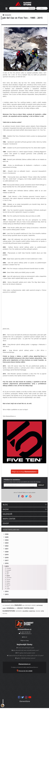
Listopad (9, 570)
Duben (8, 583)
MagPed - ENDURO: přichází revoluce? (25, 658)
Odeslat (41, 485)
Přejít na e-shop (24, 471)
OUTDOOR (39, 605)
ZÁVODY (20, 608)
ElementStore (25, 701)
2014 (6, 591)
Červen (8, 579)
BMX (23, 605)
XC (16, 608)
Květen (8, 581)
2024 (6, 540)
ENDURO (18, 605)
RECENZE (28, 605)
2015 (7, 566)
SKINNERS (19, 611)
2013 (6, 594)
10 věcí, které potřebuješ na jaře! (25, 647)
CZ (41, 8)
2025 (6, 537)
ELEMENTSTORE (9, 611)
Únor (8, 587)
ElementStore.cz (24, 629)
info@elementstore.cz (26, 633)
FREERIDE (38, 611)
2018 (6, 557)
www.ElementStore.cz (32, 667)
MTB (42, 611)
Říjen (8, 572)
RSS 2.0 (24, 637)
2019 (6, 554)
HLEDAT (32, 8)
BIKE (32, 608)
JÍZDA (12, 605)
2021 (6, 549)
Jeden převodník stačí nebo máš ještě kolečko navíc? (25, 650)
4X (3, 605)
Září (8, 574)
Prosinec (9, 568)
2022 (6, 546)
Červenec (9, 577)
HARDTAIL (32, 611)
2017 (6, 560)
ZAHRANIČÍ (7, 605)
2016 (6, 563)
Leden (8, 588)
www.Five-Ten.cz (39, 356)
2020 (6, 552)
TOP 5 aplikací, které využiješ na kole (25, 653)
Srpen (8, 575)
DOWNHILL (11, 608)
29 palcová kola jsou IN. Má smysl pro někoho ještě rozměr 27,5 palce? (25, 655)
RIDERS (33, 605)
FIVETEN (27, 608)
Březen (8, 585)
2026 (6, 534)
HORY (4, 608)
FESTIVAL (5, 613)
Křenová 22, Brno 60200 (25, 671)
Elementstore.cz (24, 664)
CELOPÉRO (25, 611)
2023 (6, 543)
